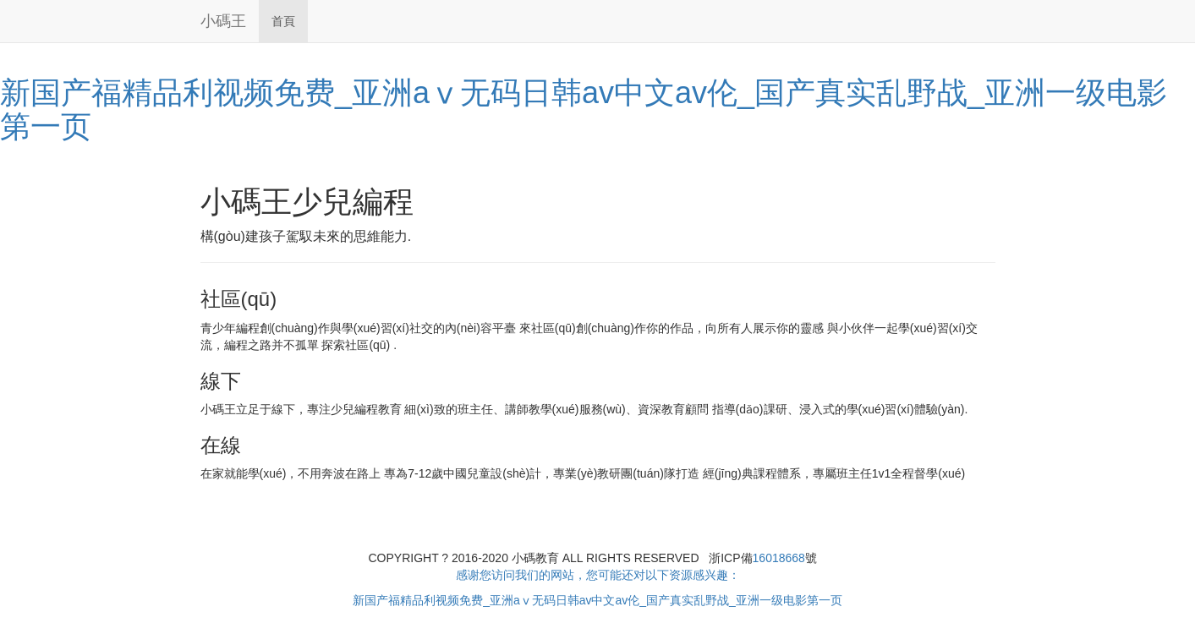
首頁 (283, 21)
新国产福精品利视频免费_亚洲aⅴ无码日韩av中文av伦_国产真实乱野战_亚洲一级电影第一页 (583, 109)
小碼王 (223, 21)
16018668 (779, 558)
